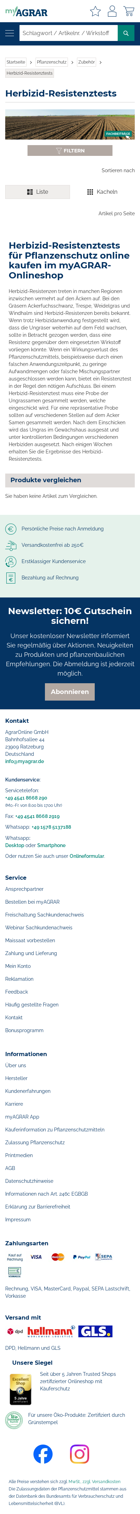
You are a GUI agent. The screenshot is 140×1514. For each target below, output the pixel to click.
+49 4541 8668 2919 (37, 816)
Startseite (16, 62)
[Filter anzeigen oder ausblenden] (70, 150)
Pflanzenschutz (52, 62)
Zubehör (86, 62)
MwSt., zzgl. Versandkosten (94, 1481)
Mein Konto (18, 966)
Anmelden (112, 11)
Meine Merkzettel (95, 11)
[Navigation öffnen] (9, 33)
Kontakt (14, 1017)
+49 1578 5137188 (51, 827)
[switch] (70, 192)
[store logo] (23, 11)
